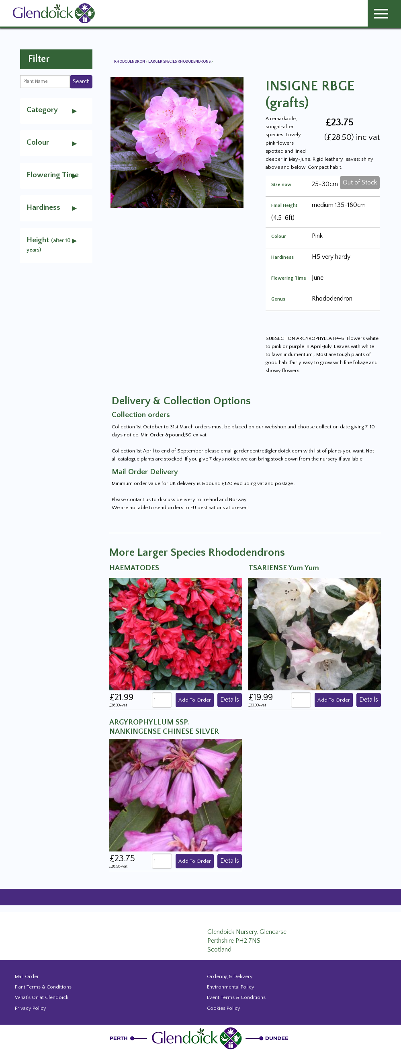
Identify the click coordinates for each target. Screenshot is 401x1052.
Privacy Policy (30, 1008)
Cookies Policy (223, 1008)
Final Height (284, 205)
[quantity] (162, 700)
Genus (278, 299)
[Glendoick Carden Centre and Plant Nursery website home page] (54, 12)
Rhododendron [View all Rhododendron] (130, 61)
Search (81, 81)
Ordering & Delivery (230, 976)
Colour (278, 236)
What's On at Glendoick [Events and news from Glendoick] (41, 997)
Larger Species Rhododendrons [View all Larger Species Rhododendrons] (179, 61)
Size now (281, 184)
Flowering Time (288, 278)
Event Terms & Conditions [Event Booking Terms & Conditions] (236, 997)
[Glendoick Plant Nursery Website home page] (200, 1038)
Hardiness (282, 257)
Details (229, 699)
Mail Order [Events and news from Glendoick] (27, 976)
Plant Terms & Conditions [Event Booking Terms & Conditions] (43, 987)
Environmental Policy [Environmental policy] (230, 987)
